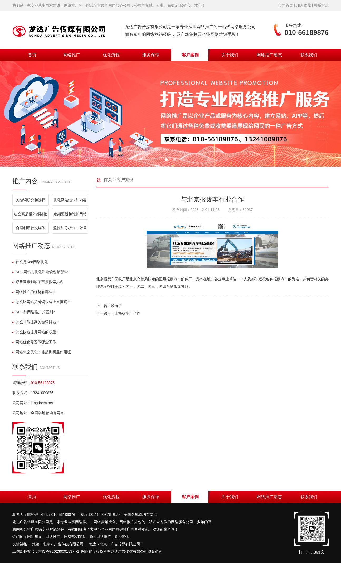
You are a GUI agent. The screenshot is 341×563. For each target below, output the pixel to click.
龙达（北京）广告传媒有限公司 (58, 544)
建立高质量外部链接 (30, 214)
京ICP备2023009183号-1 (58, 551)
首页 (32, 55)
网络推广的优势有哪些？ (34, 292)
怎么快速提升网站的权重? (35, 332)
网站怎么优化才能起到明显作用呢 (41, 352)
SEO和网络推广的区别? (33, 312)
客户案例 (190, 55)
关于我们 (229, 55)
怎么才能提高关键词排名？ (36, 322)
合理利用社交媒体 (30, 228)
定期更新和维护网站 (70, 214)
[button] (166, 159)
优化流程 (111, 55)
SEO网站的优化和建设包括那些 (40, 272)
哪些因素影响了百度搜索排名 (38, 282)
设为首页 (285, 5)
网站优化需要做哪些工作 (34, 342)
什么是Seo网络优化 (30, 262)
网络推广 (71, 55)
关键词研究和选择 (30, 200)
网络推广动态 (269, 55)
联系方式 (321, 5)
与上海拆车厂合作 (125, 313)
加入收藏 (303, 5)
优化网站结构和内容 (70, 200)
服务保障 (150, 55)
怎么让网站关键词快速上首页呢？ (41, 302)
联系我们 (308, 55)
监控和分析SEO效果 (70, 228)
